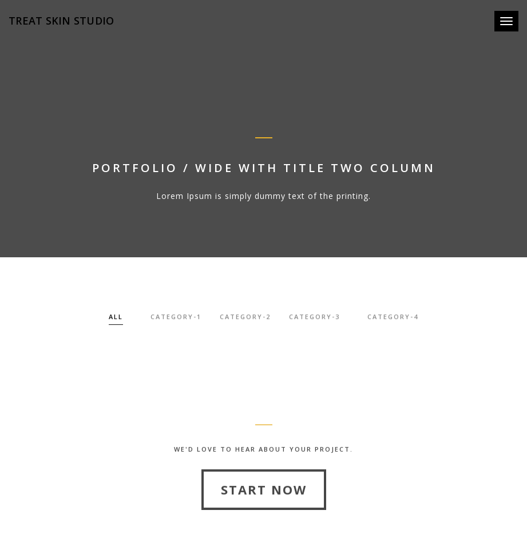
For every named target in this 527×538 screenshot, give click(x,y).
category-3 (314, 318)
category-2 (245, 318)
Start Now (264, 504)
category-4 (392, 318)
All (116, 318)
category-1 (175, 318)
